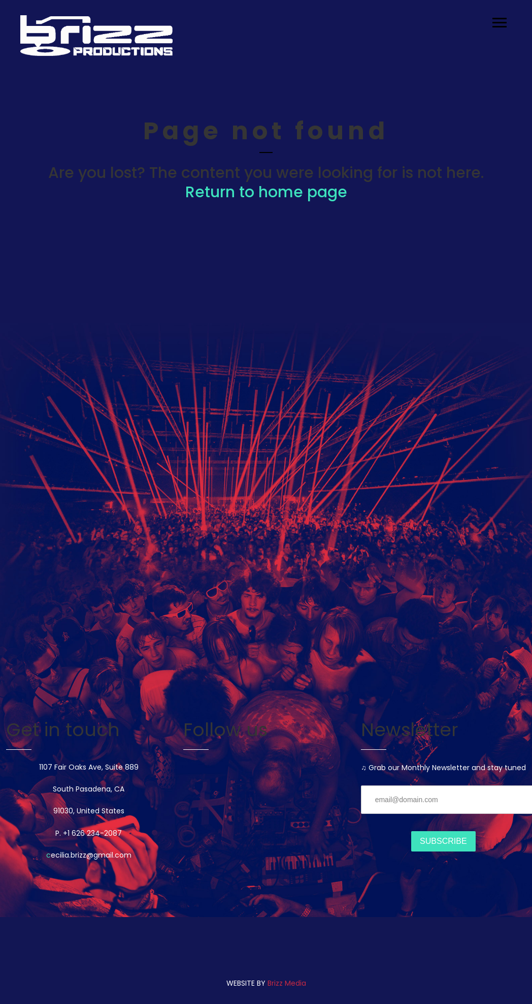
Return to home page (266, 192)
